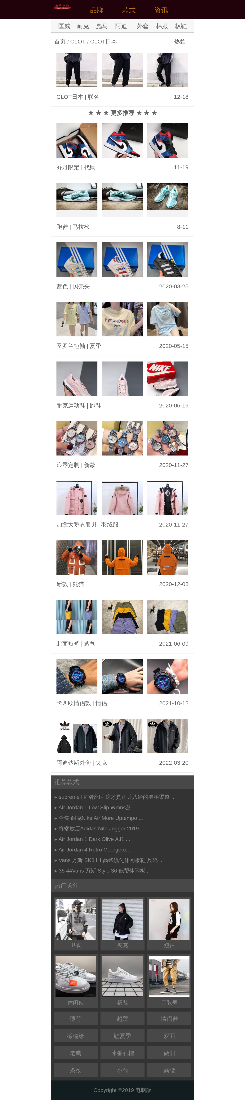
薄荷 (75, 1019)
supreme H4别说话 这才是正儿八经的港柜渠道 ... (117, 797)
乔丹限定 (67, 167)
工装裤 (169, 980)
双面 (169, 1036)
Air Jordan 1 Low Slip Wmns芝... (97, 807)
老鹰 (75, 1053)
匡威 (64, 26)
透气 (90, 643)
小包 (122, 1070)
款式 (129, 10)
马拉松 (81, 227)
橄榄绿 (75, 1036)
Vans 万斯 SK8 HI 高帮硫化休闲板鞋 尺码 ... (111, 860)
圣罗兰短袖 (70, 346)
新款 (90, 465)
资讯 (161, 10)
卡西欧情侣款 (73, 703)
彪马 (102, 26)
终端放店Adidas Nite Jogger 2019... (101, 829)
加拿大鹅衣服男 (76, 524)
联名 (93, 97)
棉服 (162, 26)
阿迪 (121, 26)
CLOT (78, 41)
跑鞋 (62, 227)
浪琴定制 (67, 465)
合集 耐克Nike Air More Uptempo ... (101, 818)
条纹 (75, 1070)
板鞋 (181, 26)
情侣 (101, 703)
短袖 (169, 923)
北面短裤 (67, 643)
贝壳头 (81, 286)
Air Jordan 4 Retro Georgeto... (94, 850)
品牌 (97, 10)
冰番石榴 (122, 1053)
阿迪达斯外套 (73, 763)
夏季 (95, 346)
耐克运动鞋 (70, 405)
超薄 (122, 1019)
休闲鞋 (76, 980)
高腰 (169, 1070)
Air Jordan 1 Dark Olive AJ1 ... (94, 839)
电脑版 (143, 1090)
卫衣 (76, 923)
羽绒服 (109, 524)
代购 (90, 167)
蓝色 (62, 286)
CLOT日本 (103, 41)
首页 (60, 41)
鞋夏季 (122, 1036)
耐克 (83, 26)
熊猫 (78, 584)
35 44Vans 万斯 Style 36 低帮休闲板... (104, 871)
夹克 (101, 763)
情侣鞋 (169, 1019)
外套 (143, 26)
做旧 (169, 1053)
